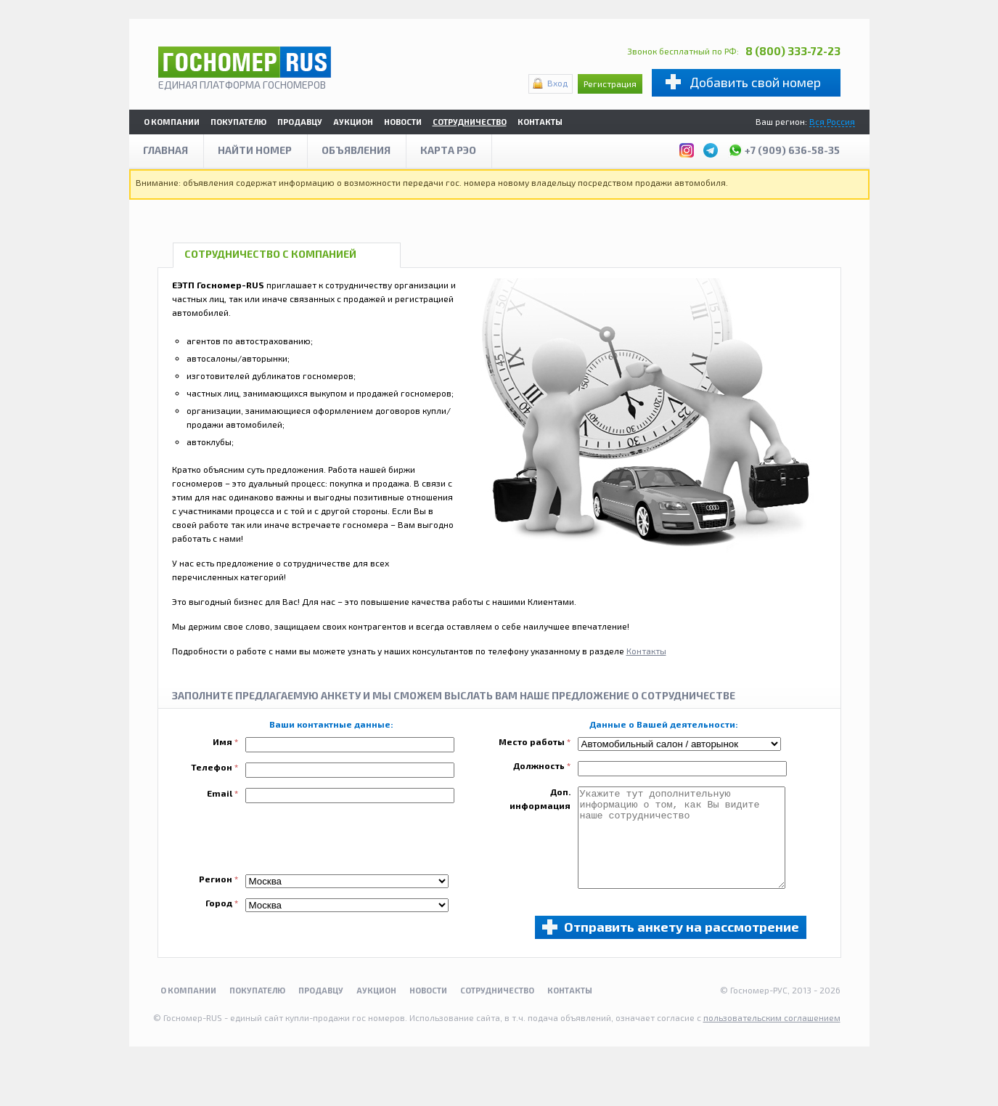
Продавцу (299, 121)
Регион (215, 879)
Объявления (356, 150)
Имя (222, 741)
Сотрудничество (470, 121)
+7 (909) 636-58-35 (784, 148)
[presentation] (346, 840)
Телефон (211, 767)
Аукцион (353, 121)
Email (219, 793)
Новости (403, 121)
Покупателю (238, 121)
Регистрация (610, 83)
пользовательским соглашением (771, 1037)
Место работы (532, 741)
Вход (557, 83)
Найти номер (255, 150)
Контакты (540, 121)
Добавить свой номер (755, 82)
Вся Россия (832, 121)
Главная (165, 150)
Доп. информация (540, 798)
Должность (539, 765)
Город (218, 903)
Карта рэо (448, 150)
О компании (172, 121)
